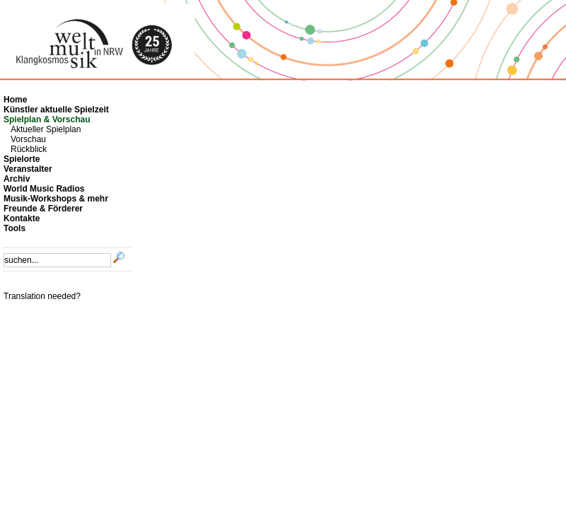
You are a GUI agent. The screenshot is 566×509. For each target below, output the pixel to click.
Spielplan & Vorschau (47, 119)
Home (15, 100)
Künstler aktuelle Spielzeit (56, 110)
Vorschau (28, 139)
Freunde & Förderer (43, 208)
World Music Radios (44, 189)
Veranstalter (28, 169)
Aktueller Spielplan (46, 129)
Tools (14, 228)
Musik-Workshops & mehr (56, 199)
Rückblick (29, 149)
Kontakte (22, 218)
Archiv (17, 179)
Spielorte (22, 159)
